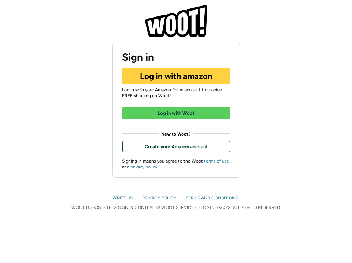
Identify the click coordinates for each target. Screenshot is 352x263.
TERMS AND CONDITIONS (212, 198)
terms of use (216, 161)
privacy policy (143, 166)
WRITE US (123, 198)
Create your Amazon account (176, 146)
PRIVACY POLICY (159, 198)
